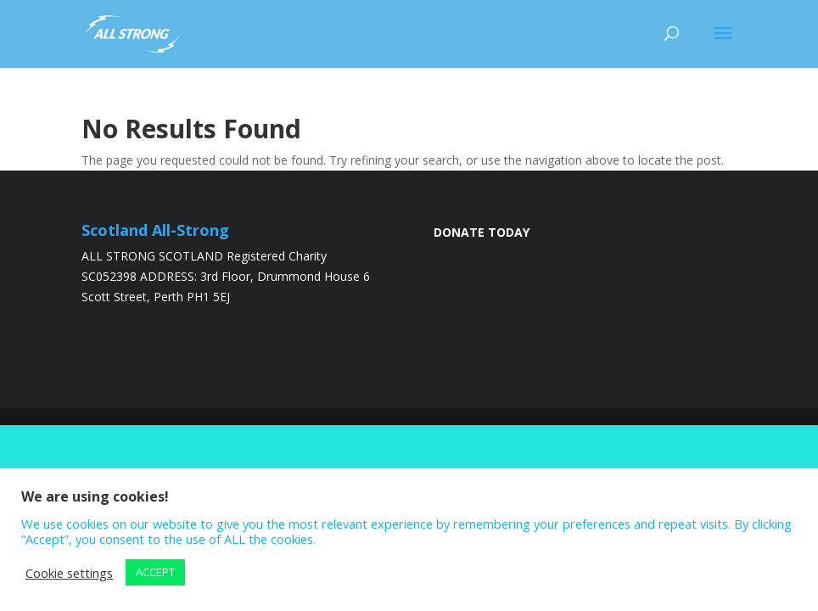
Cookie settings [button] (69, 572)
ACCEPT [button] (155, 572)
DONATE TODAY (481, 232)
